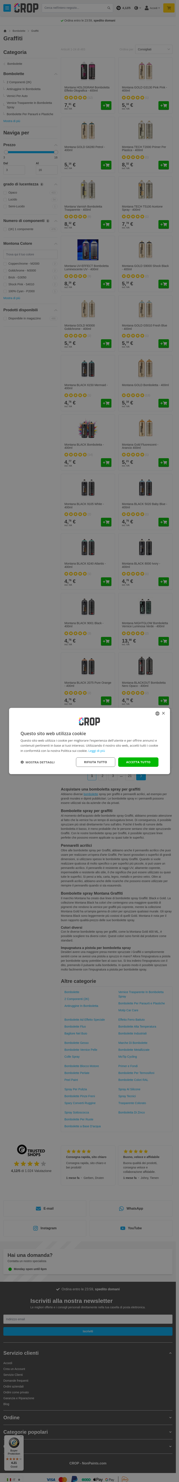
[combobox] (157, 714)
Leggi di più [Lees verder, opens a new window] (96, 751)
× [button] (163, 713)
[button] (38, 762)
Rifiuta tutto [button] (95, 762)
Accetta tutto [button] (138, 762)
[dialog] (89, 741)
